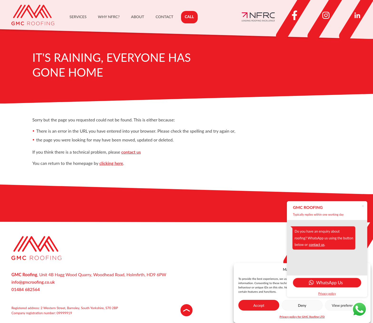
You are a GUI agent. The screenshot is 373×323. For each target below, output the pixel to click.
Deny (302, 305)
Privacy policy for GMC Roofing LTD (302, 316)
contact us (131, 152)
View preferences (345, 305)
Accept (258, 305)
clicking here (111, 163)
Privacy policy (328, 294)
